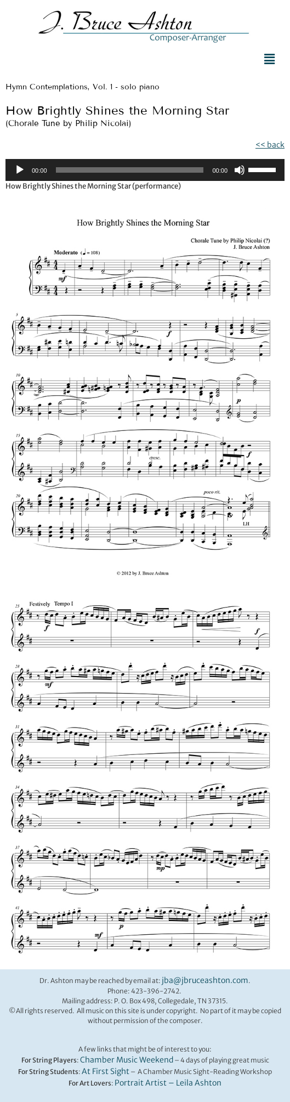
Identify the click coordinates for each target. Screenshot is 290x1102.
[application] (145, 170)
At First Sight (105, 1071)
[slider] (130, 170)
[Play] (19, 169)
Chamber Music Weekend (126, 1060)
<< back (270, 145)
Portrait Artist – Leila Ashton (168, 1083)
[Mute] (239, 169)
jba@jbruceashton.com (205, 980)
